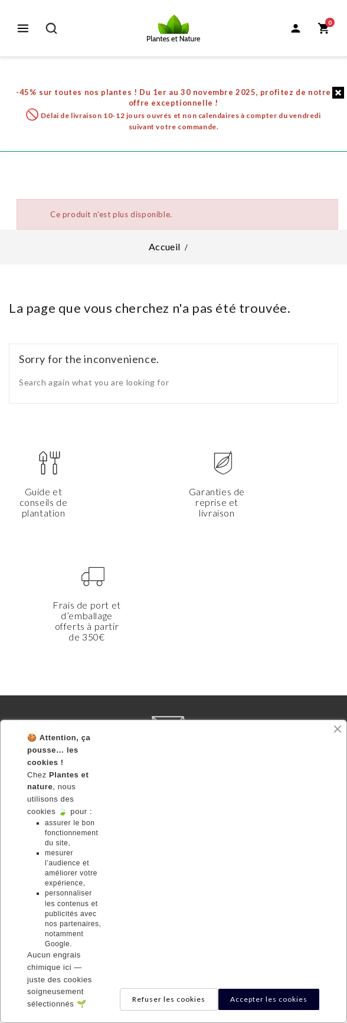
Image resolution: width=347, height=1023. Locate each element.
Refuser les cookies (168, 999)
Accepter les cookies (268, 999)
